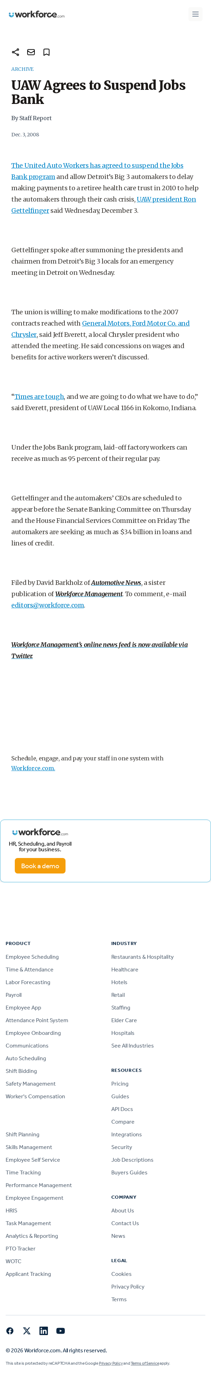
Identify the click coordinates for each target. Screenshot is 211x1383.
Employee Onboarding (33, 1033)
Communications (27, 1045)
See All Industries (132, 1045)
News (118, 1236)
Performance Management (39, 1185)
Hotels (119, 982)
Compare (123, 1121)
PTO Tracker (21, 1248)
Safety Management (31, 1083)
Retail (118, 995)
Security (121, 1147)
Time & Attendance (30, 969)
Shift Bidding (21, 1071)
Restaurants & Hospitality (142, 956)
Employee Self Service (33, 1159)
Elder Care (124, 1020)
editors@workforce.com (47, 605)
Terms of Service (145, 1363)
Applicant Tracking (28, 1274)
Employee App (23, 1007)
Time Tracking (23, 1172)
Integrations (126, 1134)
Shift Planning (22, 1134)
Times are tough (39, 397)
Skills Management (29, 1147)
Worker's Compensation (35, 1096)
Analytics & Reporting (32, 1236)
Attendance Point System (37, 1020)
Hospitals (123, 1033)
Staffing (120, 1007)
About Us (122, 1210)
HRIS (11, 1210)
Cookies (121, 1274)
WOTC (13, 1261)
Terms (119, 1299)
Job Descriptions (132, 1159)
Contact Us (125, 1223)
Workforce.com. (33, 768)
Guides (120, 1096)
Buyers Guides (129, 1172)
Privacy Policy (127, 1286)
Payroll (13, 995)
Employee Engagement (34, 1197)
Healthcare (124, 969)
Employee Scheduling (32, 956)
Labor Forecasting (28, 982)
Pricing (120, 1083)
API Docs (122, 1109)
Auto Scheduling (26, 1058)
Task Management (28, 1223)
